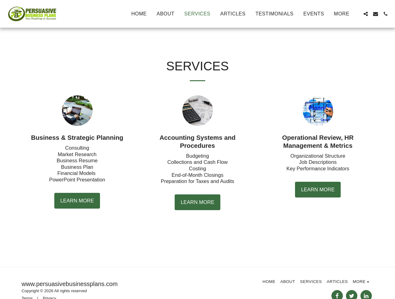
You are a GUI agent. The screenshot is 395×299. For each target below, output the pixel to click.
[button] (365, 13)
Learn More (77, 200)
